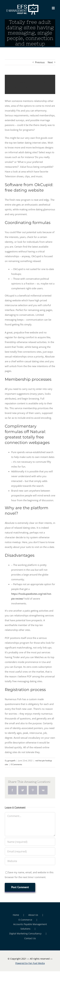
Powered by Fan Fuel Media (30, 963)
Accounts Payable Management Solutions (30, 926)
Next (50, 62)
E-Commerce (25, 919)
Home (16, 914)
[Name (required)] (30, 842)
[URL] (30, 861)
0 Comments (16, 764)
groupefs (12, 760)
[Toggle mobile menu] (53, 8)
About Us (33, 914)
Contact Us (30, 938)
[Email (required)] (30, 851)
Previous (40, 62)
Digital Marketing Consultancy (25, 933)
